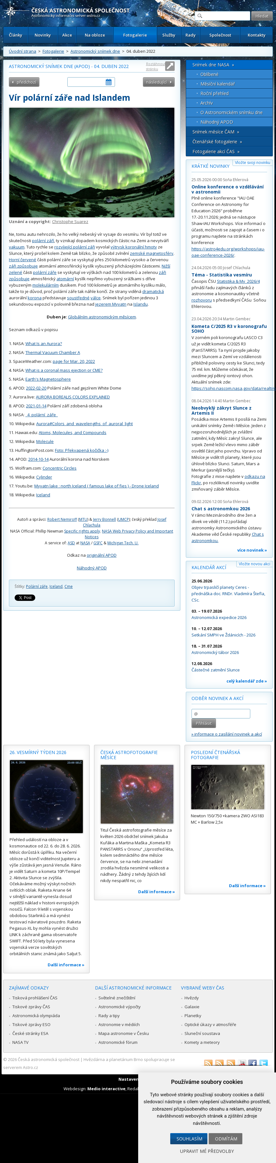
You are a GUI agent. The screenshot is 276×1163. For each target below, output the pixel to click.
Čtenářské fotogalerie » (217, 142)
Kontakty (257, 35)
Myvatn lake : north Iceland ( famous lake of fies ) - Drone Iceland (96, 486)
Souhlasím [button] (189, 1139)
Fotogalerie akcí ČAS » (215, 151)
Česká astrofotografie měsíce (129, 754)
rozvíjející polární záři (74, 247)
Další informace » (66, 965)
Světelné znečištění (116, 998)
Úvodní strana (22, 51)
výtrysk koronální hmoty (134, 247)
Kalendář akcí (209, 567)
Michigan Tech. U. (122, 543)
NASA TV (20, 1042)
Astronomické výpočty (119, 1007)
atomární (65, 279)
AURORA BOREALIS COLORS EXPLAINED (73, 397)
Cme (68, 586)
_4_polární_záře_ (41, 415)
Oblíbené (209, 74)
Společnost (220, 35)
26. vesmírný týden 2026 (38, 752)
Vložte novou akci (254, 564)
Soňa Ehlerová (235, 179)
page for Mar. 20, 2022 (74, 361)
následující (156, 82)
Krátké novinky (210, 166)
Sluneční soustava (202, 1033)
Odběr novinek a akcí (217, 698)
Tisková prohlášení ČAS (34, 998)
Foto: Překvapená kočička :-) (81, 450)
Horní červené (22, 259)
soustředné (78, 298)
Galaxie (192, 1007)
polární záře (45, 272)
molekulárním (45, 285)
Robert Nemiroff (62, 519)
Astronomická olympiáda (36, 1015)
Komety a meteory (202, 1042)
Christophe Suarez (70, 221)
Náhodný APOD (92, 568)
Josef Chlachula (236, 267)
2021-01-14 (36, 406)
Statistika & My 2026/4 (238, 281)
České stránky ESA (30, 1033)
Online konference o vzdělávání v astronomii (228, 189)
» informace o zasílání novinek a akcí (227, 734)
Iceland (43, 495)
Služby (168, 35)
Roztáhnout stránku (156, 66)
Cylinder (44, 477)
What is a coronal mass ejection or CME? (64, 370)
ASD (71, 543)
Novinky (43, 35)
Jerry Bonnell (104, 519)
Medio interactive (106, 1089)
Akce (67, 35)
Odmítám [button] (226, 1139)
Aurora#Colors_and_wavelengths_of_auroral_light (84, 423)
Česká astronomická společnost (48, 1059)
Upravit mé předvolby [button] (207, 1151)
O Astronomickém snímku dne (231, 112)
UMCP (123, 519)
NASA (85, 543)
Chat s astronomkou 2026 (221, 509)
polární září (43, 240)
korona (35, 298)
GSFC (98, 543)
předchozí (26, 82)
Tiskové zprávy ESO (31, 1024)
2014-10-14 (38, 459)
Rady (190, 35)
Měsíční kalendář (217, 84)
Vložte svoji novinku (252, 162)
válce (96, 298)
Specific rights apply (82, 531)
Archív (206, 103)
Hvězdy (192, 998)
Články (15, 35)
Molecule (45, 441)
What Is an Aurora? (43, 343)
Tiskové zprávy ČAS (31, 1007)
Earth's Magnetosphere (48, 379)
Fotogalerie (135, 35)
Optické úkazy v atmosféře (210, 1024)
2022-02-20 (36, 388)
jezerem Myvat (109, 304)
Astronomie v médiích (119, 1024)
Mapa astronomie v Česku (123, 1033)
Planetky (193, 1015)
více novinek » (252, 550)
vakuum (16, 247)
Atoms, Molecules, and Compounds (72, 432)
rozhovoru (202, 300)
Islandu (140, 304)
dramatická (153, 291)
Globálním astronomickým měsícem (102, 317)
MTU (83, 519)
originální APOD (102, 555)
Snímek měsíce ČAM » (215, 132)
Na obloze (95, 35)
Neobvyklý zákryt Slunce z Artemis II (222, 410)
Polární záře (37, 586)
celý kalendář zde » (246, 681)
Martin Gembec (237, 319)
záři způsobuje (23, 266)
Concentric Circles (60, 468)
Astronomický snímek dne (95, 51)
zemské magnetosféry (151, 253)
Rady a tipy (109, 1015)
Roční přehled (214, 93)
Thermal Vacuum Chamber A (52, 352)
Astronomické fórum (118, 1042)
